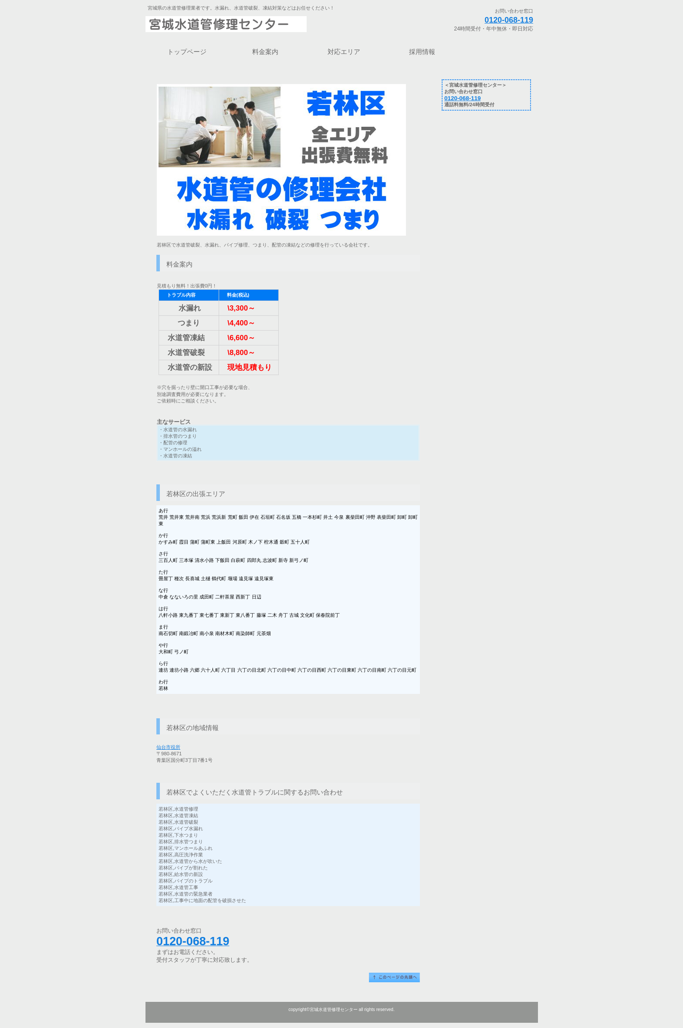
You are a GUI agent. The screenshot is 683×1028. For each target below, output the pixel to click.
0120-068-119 (508, 20)
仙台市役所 (168, 747)
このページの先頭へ (394, 977)
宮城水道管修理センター (254, 24)
